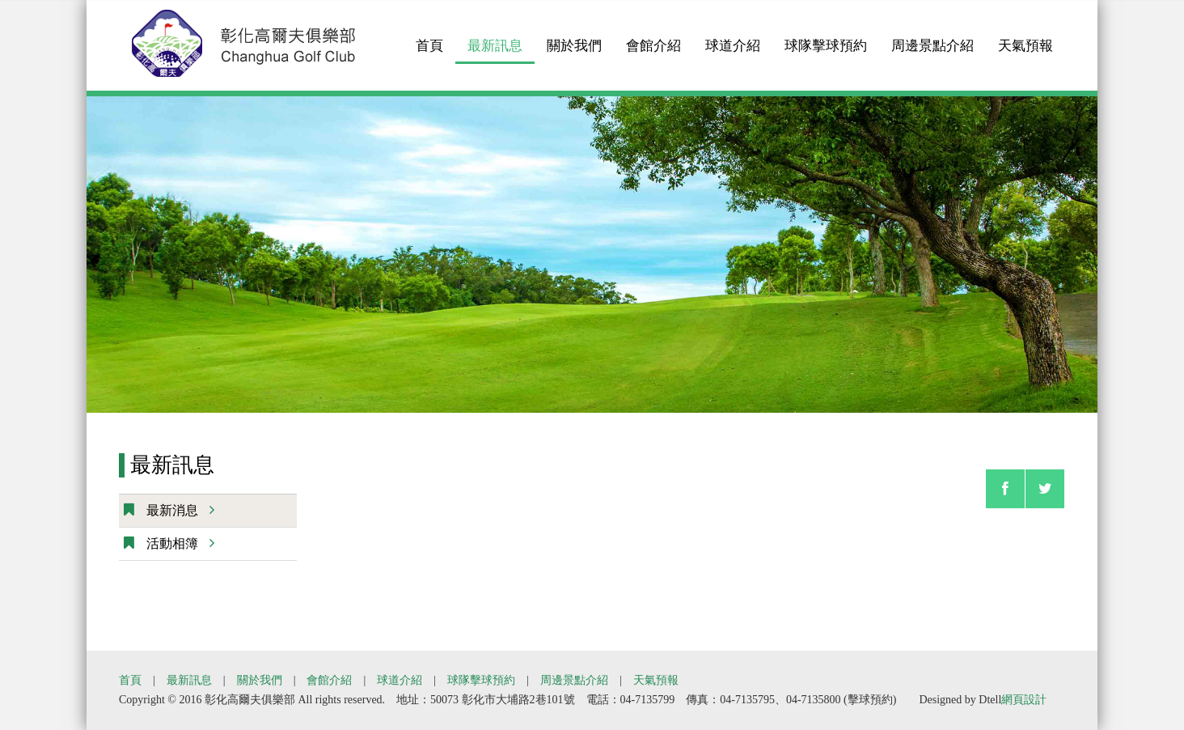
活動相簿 (177, 543)
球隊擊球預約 (825, 37)
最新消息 (177, 509)
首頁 (429, 37)
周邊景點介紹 (932, 37)
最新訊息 (494, 37)
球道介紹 (732, 37)
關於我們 (574, 37)
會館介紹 (653, 37)
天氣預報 (1025, 37)
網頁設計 (1024, 700)
